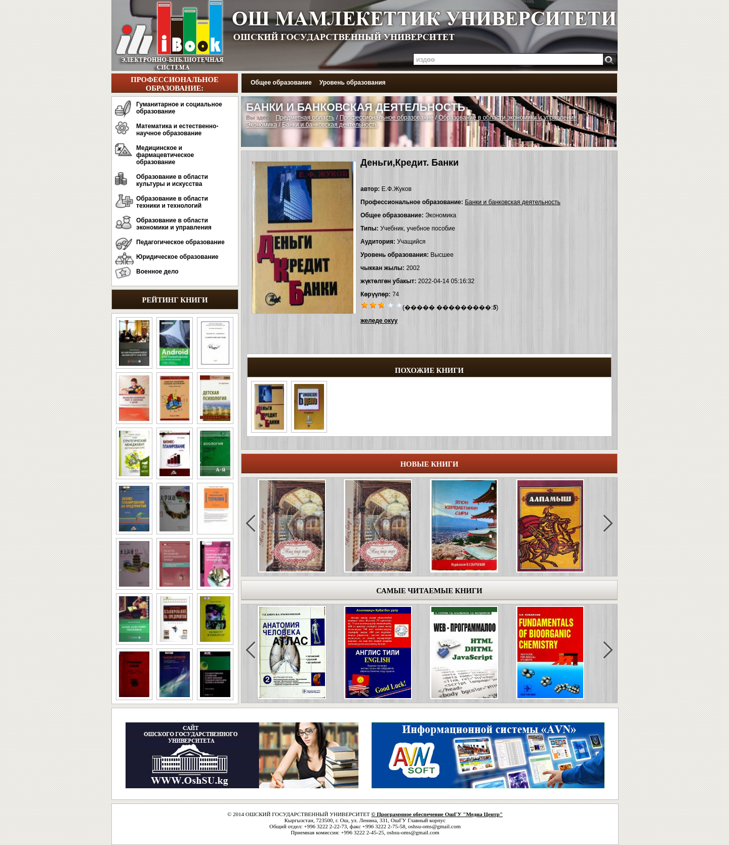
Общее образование (281, 82)
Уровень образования (352, 82)
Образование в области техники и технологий (172, 202)
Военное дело (157, 271)
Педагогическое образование (180, 242)
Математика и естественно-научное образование (177, 130)
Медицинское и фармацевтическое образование (165, 155)
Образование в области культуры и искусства (172, 180)
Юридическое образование (177, 256)
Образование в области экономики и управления (174, 224)
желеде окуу (378, 320)
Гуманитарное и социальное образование (179, 108)
